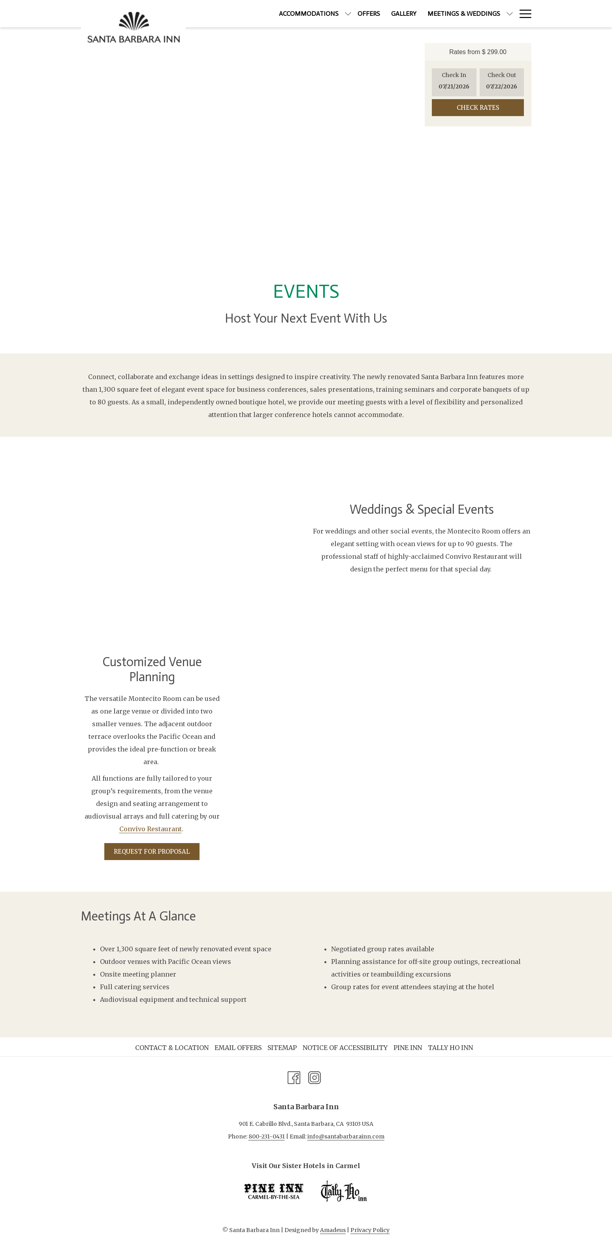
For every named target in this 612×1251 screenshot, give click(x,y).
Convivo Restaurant (150, 829)
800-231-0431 (267, 1136)
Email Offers (238, 1048)
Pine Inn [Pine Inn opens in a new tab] (409, 1048)
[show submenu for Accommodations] (314, 13)
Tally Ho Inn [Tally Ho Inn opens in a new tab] (451, 1048)
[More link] (522, 13)
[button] (454, 82)
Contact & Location (172, 1048)
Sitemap (282, 1048)
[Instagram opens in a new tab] (314, 1077)
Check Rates (478, 107)
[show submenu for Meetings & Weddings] (476, 13)
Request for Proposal (152, 851)
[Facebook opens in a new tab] (294, 1077)
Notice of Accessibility (345, 1048)
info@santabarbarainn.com (345, 1136)
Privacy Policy (370, 1230)
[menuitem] (275, 13)
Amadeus (333, 1230)
